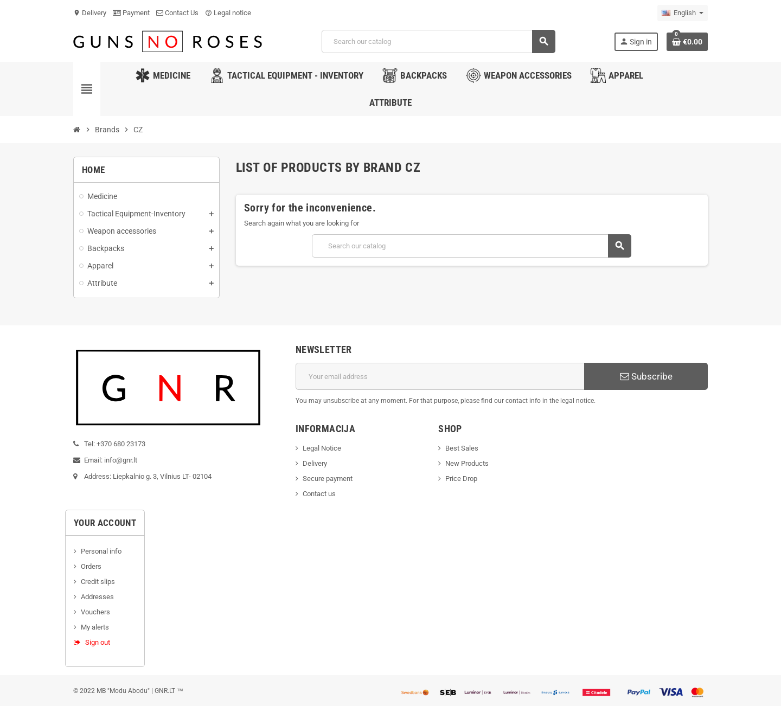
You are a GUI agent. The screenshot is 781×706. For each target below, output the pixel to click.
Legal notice (228, 13)
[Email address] (440, 376)
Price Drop (461, 478)
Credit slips (98, 581)
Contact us (319, 494)
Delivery (89, 13)
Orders (91, 566)
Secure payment (328, 478)
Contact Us (177, 13)
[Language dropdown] (682, 13)
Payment (131, 13)
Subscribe (646, 376)
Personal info (101, 551)
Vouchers (95, 612)
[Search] (438, 41)
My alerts (95, 627)
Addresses (97, 597)
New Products (467, 463)
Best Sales (461, 448)
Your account (105, 522)
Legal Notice (322, 448)
